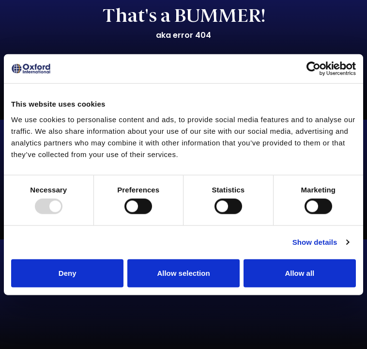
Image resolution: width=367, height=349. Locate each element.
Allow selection (183, 273)
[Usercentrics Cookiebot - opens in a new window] (313, 69)
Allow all (299, 273)
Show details (314, 242)
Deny (67, 273)
